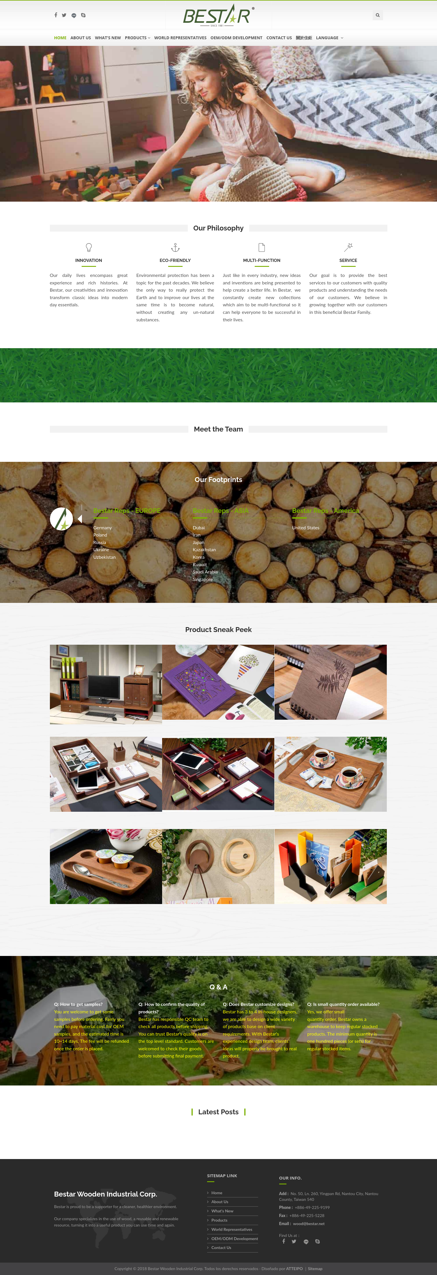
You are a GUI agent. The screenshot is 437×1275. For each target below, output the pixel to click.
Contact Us (279, 37)
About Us (80, 37)
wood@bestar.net (309, 1223)
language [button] (329, 37)
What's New (108, 37)
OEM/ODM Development (236, 37)
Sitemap (315, 1268)
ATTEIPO (294, 1268)
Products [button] (137, 37)
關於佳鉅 (304, 37)
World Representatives (180, 37)
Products (217, 1220)
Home (60, 37)
